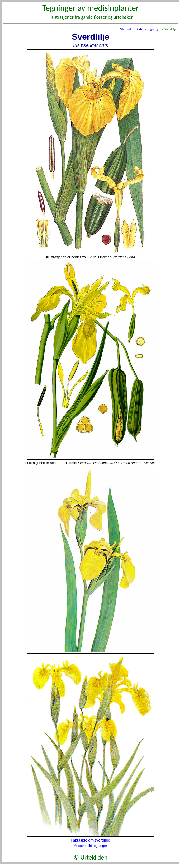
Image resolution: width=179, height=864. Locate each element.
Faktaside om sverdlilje (90, 840)
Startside (126, 29)
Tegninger (154, 29)
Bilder (140, 29)
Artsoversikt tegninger (90, 846)
